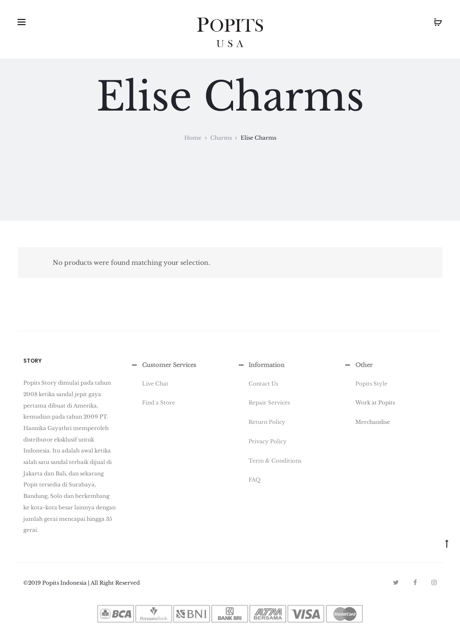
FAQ (254, 479)
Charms (221, 137)
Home (192, 137)
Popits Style (371, 383)
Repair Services (269, 402)
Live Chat (155, 383)
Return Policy (266, 422)
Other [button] (357, 365)
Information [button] (261, 365)
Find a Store (158, 402)
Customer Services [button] (163, 365)
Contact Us (263, 383)
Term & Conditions (274, 460)
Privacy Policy (267, 441)
